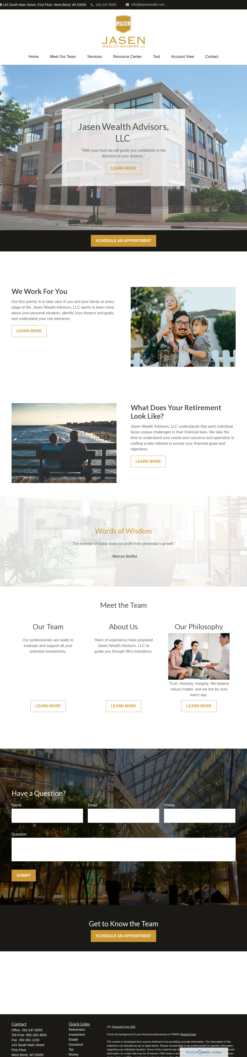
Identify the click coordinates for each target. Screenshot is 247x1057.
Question (19, 834)
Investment (77, 1034)
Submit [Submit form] (24, 875)
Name (17, 805)
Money (74, 1054)
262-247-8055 (103, 5)
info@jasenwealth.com (145, 4)
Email (92, 805)
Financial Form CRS (123, 1026)
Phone (169, 805)
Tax (71, 1049)
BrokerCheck (188, 1034)
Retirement (77, 1029)
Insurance (76, 1044)
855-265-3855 (36, 1035)
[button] (33, 57)
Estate (73, 1039)
